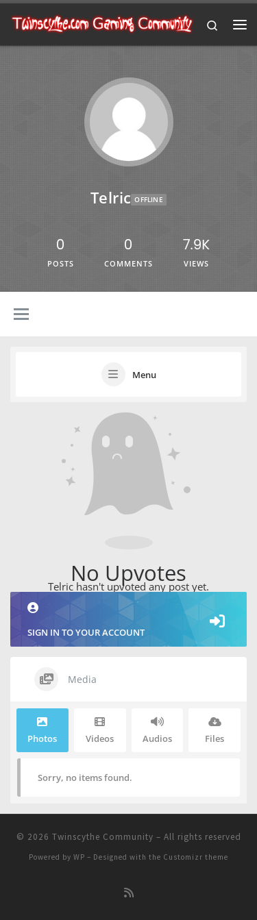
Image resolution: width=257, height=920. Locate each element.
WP (79, 857)
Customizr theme (195, 857)
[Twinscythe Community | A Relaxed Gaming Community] (102, 22)
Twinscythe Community (103, 837)
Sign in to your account (128, 620)
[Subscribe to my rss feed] (129, 893)
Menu (144, 374)
